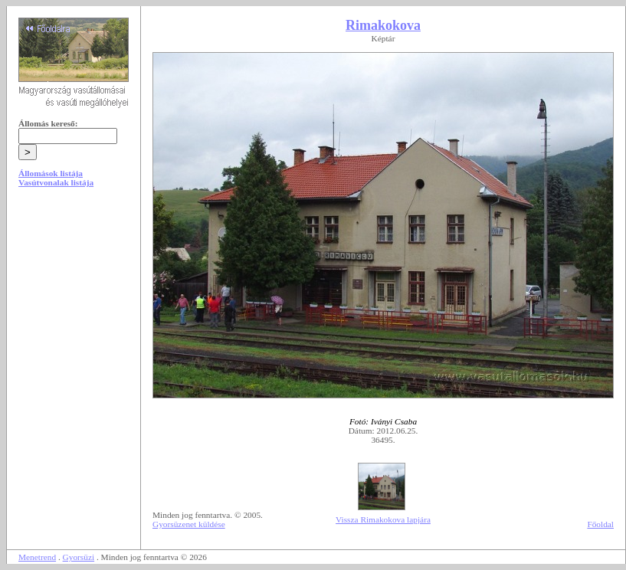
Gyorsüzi (79, 557)
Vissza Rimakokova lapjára (383, 519)
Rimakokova (383, 25)
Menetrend (37, 557)
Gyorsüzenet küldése (188, 524)
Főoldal (600, 524)
